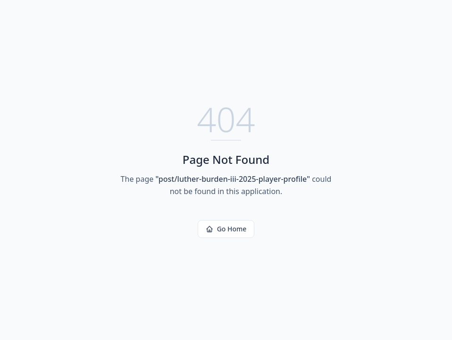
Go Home (226, 228)
